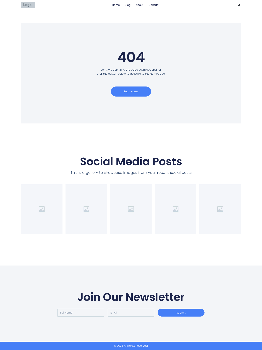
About (140, 5)
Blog (127, 5)
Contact (154, 5)
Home (116, 5)
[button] (239, 5)
